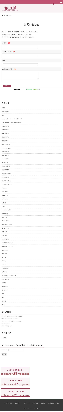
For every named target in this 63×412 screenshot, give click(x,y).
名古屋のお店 (5, 163)
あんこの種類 (5, 251)
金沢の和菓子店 (5, 160)
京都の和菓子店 (5, 171)
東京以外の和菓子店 (6, 174)
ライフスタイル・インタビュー (9, 276)
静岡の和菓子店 (5, 156)
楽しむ (3, 306)
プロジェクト (5, 200)
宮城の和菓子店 (5, 142)
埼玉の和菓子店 (5, 127)
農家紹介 (4, 262)
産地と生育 (4, 233)
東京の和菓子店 (5, 178)
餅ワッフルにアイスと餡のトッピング (10, 320)
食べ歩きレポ (5, 291)
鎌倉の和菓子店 (5, 112)
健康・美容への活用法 (7, 225)
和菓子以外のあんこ (6, 149)
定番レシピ (4, 273)
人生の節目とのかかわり (7, 244)
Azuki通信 (43, 404)
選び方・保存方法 (6, 222)
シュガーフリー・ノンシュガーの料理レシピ (12, 123)
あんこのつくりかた (6, 182)
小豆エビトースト (6, 324)
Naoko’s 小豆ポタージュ (7, 327)
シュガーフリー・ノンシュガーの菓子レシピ (12, 120)
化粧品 (3, 109)
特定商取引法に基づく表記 (53, 404)
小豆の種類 (4, 236)
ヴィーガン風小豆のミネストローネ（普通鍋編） (12, 317)
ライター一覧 (26, 404)
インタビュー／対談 (6, 211)
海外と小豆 (4, 218)
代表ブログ (4, 189)
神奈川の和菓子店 (6, 145)
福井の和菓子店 (5, 134)
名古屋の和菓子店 (6, 167)
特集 (3, 295)
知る (3, 298)
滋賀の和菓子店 (5, 131)
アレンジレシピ (5, 269)
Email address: (12, 351)
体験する (4, 302)
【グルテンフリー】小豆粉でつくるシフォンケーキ (13, 322)
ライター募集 (35, 404)
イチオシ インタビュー (7, 185)
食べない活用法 (5, 229)
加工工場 (4, 258)
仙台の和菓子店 (5, 138)
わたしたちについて (8, 404)
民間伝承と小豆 (5, 240)
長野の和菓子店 (5, 152)
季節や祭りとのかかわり (7, 247)
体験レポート (5, 196)
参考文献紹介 (5, 214)
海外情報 (4, 284)
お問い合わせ (18, 404)
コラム (3, 207)
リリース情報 (5, 193)
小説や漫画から (5, 280)
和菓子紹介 (4, 254)
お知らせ (4, 204)
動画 (3, 116)
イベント (4, 265)
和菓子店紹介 (5, 287)
